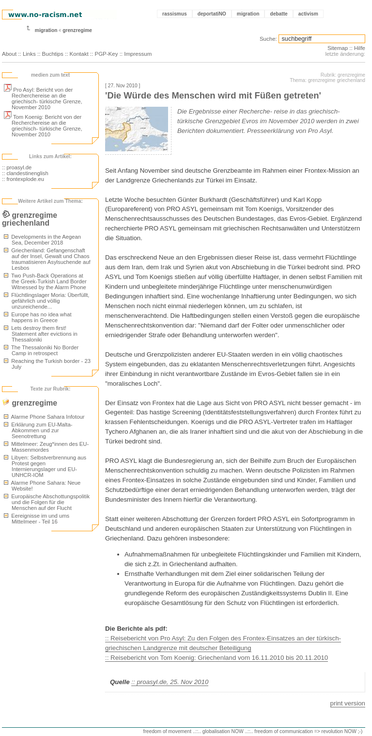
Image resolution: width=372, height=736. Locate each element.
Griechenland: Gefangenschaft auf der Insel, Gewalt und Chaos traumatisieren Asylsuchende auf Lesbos (47, 259)
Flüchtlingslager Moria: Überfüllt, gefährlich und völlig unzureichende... (46, 301)
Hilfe (359, 48)
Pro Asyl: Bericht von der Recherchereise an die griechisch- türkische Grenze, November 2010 (43, 98)
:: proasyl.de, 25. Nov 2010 (169, 682)
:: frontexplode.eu (23, 179)
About (9, 54)
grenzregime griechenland (29, 219)
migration (248, 13)
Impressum (138, 54)
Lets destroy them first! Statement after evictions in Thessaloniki (41, 334)
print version (347, 703)
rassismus (174, 13)
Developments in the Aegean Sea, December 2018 (42, 239)
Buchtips (52, 54)
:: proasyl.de (16, 167)
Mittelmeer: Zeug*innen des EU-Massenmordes (46, 447)
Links (29, 54)
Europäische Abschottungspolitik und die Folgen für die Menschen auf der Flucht (47, 502)
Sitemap (337, 48)
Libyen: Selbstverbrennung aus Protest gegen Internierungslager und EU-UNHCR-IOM (45, 466)
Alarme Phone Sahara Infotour (44, 417)
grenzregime (77, 30)
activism (308, 13)
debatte (278, 13)
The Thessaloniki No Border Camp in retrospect (41, 350)
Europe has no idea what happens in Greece (38, 317)
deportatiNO (212, 13)
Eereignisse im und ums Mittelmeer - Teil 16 (36, 518)
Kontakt (79, 54)
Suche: (268, 39)
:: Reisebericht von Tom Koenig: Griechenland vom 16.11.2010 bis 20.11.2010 (216, 657)
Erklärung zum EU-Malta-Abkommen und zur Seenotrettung (38, 430)
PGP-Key (106, 54)
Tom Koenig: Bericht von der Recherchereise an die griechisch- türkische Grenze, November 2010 (43, 125)
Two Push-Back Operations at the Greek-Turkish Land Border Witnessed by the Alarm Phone (45, 281)
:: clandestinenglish (25, 173)
